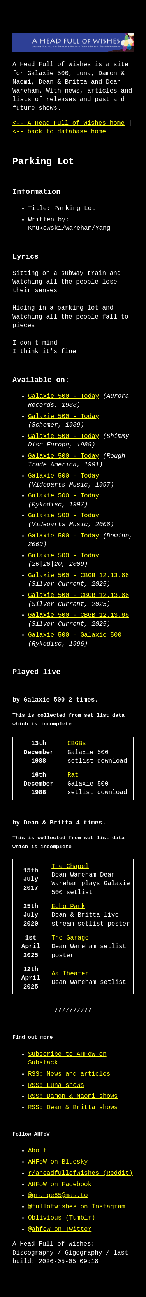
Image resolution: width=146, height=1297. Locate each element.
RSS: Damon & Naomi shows (73, 1096)
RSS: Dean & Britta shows (73, 1107)
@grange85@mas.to (58, 1195)
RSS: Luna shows (56, 1085)
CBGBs (76, 743)
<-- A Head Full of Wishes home (68, 123)
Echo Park (68, 906)
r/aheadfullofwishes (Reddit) (80, 1173)
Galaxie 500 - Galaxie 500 (74, 635)
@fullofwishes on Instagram (76, 1206)
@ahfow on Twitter (59, 1229)
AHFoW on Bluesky (58, 1162)
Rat (73, 775)
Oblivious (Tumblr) (61, 1218)
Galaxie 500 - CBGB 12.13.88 (78, 575)
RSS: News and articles (69, 1074)
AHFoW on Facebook (59, 1184)
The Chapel (70, 866)
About (37, 1150)
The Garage (70, 938)
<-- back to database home (59, 132)
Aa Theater (70, 974)
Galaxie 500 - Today (63, 396)
